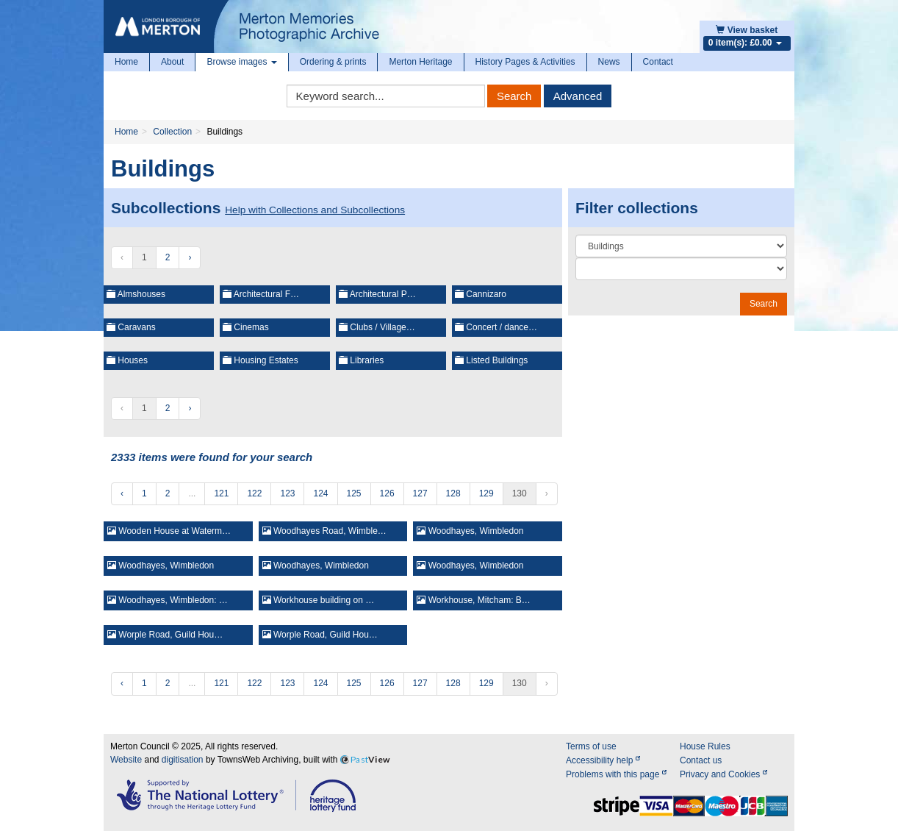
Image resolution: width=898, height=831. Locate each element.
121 (221, 493)
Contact (658, 62)
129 (486, 493)
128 (453, 493)
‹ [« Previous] (122, 493)
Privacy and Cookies (723, 774)
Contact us (701, 760)
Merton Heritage (420, 62)
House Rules (705, 746)
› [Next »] (189, 257)
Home (126, 62)
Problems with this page (616, 774)
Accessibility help (603, 760)
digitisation (183, 760)
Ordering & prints (333, 62)
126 (387, 493)
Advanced (578, 96)
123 (287, 493)
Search (514, 96)
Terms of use (591, 746)
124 (320, 493)
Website (126, 760)
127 (420, 493)
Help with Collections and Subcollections (315, 209)
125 (354, 493)
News (609, 62)
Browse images (241, 62)
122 (254, 493)
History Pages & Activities (525, 62)
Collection (172, 131)
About (172, 62)
